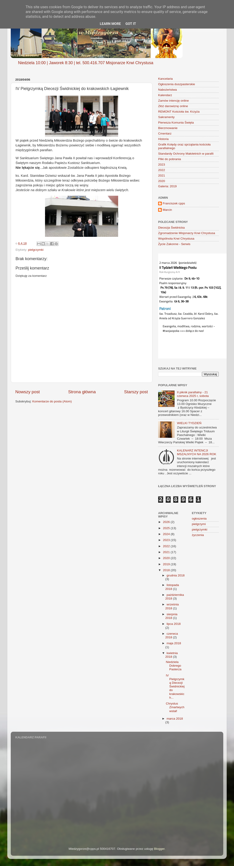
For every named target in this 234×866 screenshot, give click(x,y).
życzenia (198, 535)
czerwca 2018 (171, 635)
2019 (167, 564)
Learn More (110, 24)
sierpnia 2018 (171, 616)
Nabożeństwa (167, 89)
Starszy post (136, 391)
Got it (130, 24)
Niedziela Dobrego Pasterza (173, 665)
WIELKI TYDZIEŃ (189, 423)
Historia (163, 139)
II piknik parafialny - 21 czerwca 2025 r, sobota (193, 394)
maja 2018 (174, 643)
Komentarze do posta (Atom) (52, 401)
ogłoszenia (199, 518)
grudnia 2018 (176, 575)
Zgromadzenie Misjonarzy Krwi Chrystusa (186, 233)
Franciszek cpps (174, 203)
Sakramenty (166, 117)
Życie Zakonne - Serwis (174, 244)
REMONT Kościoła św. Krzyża (178, 111)
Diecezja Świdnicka (171, 227)
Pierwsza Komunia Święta (176, 122)
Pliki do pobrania (169, 159)
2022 (161, 170)
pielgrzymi (199, 524)
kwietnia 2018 (171, 654)
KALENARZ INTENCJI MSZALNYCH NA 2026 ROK (196, 452)
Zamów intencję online (173, 100)
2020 (161, 181)
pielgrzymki (36, 249)
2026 (167, 522)
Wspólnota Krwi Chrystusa (176, 238)
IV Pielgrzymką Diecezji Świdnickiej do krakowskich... (175, 686)
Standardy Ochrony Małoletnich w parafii (185, 153)
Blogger (159, 848)
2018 (167, 570)
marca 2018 (175, 718)
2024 (167, 534)
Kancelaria (165, 78)
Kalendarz (165, 95)
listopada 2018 (172, 586)
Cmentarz (165, 133)
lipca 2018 (174, 624)
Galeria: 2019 (167, 186)
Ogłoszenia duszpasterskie (176, 84)
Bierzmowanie (168, 128)
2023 (161, 164)
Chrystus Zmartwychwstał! (175, 707)
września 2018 (172, 606)
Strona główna (82, 391)
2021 (161, 175)
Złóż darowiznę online (173, 106)
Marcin (167, 209)
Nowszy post (27, 391)
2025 (167, 528)
